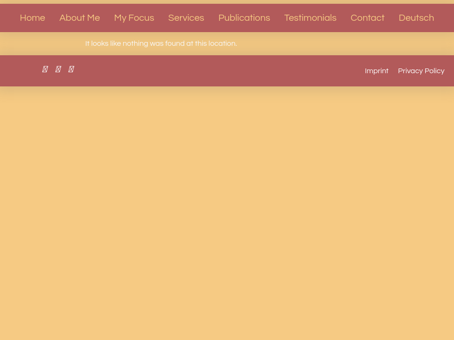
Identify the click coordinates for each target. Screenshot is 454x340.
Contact (368, 18)
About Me (80, 18)
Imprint (377, 71)
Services (186, 18)
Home (32, 18)
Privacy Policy (421, 71)
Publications (244, 18)
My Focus (134, 18)
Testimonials (310, 18)
